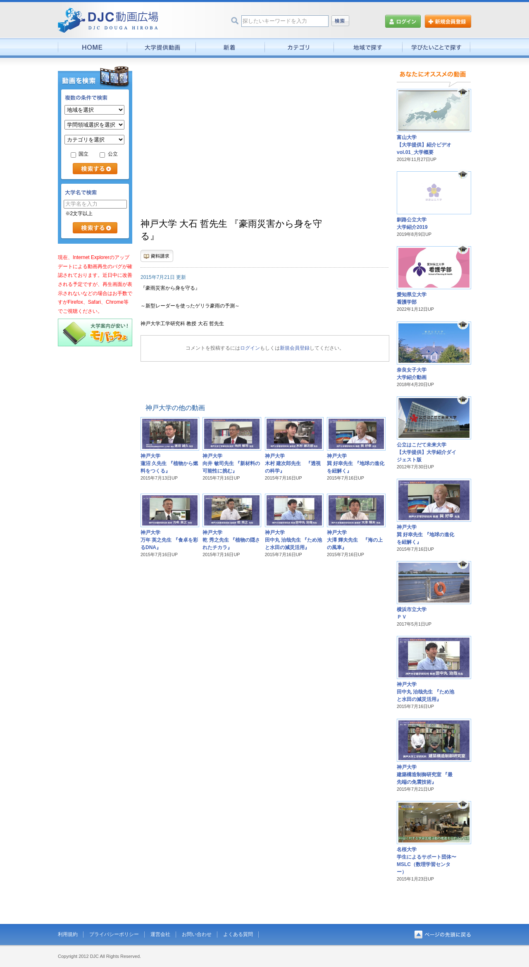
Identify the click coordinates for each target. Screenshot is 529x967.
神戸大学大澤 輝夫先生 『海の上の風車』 (355, 540)
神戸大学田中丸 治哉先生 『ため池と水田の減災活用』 (293, 540)
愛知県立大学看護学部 (412, 298)
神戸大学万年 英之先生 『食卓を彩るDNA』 (169, 540)
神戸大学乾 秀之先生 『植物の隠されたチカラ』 (231, 540)
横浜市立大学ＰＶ (412, 613)
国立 (79, 154)
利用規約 (68, 934)
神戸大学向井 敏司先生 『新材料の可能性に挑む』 (231, 463)
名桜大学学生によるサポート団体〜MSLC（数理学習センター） (426, 861)
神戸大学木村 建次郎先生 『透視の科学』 (293, 463)
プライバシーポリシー (114, 934)
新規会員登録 (295, 348)
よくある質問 (238, 934)
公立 (108, 154)
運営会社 (160, 934)
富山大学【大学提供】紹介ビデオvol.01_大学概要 (424, 144)
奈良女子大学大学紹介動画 (412, 373)
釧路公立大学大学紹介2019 (412, 223)
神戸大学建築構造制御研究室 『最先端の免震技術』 (425, 774)
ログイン (250, 348)
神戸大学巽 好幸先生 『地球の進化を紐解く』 (355, 463)
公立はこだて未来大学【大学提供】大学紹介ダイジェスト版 (426, 452)
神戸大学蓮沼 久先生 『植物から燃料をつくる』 (169, 463)
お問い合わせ (197, 934)
